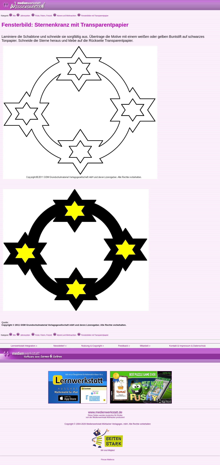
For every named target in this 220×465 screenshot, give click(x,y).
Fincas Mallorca (107, 459)
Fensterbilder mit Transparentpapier (93, 16)
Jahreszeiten (23, 16)
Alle (12, 16)
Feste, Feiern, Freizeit (42, 16)
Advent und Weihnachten (64, 16)
